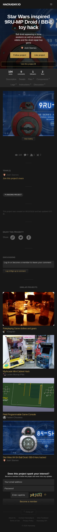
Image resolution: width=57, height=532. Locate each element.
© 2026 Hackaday (28, 526)
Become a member (11, 476)
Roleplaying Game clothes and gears (19, 328)
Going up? (28, 512)
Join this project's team (13, 178)
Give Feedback (42, 518)
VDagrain (9, 332)
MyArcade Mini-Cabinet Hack (16, 371)
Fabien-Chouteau (13, 417)
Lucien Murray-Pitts (13, 374)
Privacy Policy (28, 521)
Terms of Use (15, 521)
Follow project (19, 55)
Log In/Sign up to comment (15, 271)
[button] (51, 4)
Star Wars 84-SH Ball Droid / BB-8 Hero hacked (24, 457)
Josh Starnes (28, 48)
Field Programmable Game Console (19, 414)
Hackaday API (42, 521)
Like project (39, 55)
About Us (12, 518)
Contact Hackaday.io (26, 518)
